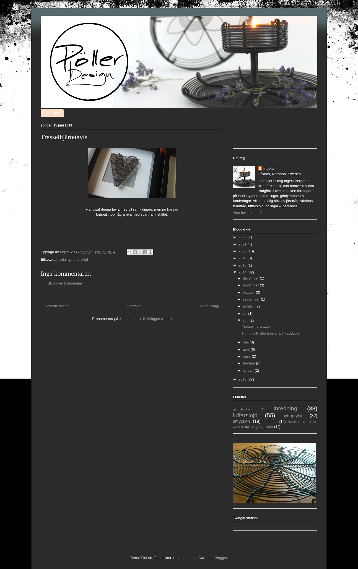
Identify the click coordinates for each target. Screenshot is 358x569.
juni (246, 320)
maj (246, 342)
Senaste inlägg (57, 306)
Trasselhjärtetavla (256, 326)
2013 (243, 379)
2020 (243, 251)
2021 (243, 244)
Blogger (221, 558)
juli (245, 313)
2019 (243, 258)
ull (309, 421)
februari (249, 363)
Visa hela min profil (248, 213)
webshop (239, 426)
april (247, 349)
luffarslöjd (80, 259)
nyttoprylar (292, 415)
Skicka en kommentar (65, 283)
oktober (249, 292)
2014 (243, 272)
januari (249, 370)
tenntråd (270, 422)
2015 (243, 265)
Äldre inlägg (209, 306)
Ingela (268, 168)
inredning (63, 259)
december (251, 278)
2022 (243, 237)
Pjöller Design (47, 23)
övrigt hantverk (261, 427)
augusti (249, 306)
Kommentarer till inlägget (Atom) (146, 319)
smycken (241, 421)
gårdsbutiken (242, 409)
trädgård (293, 421)
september (252, 299)
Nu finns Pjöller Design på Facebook (271, 333)
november (251, 285)
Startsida (52, 113)
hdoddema (188, 558)
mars (247, 356)
